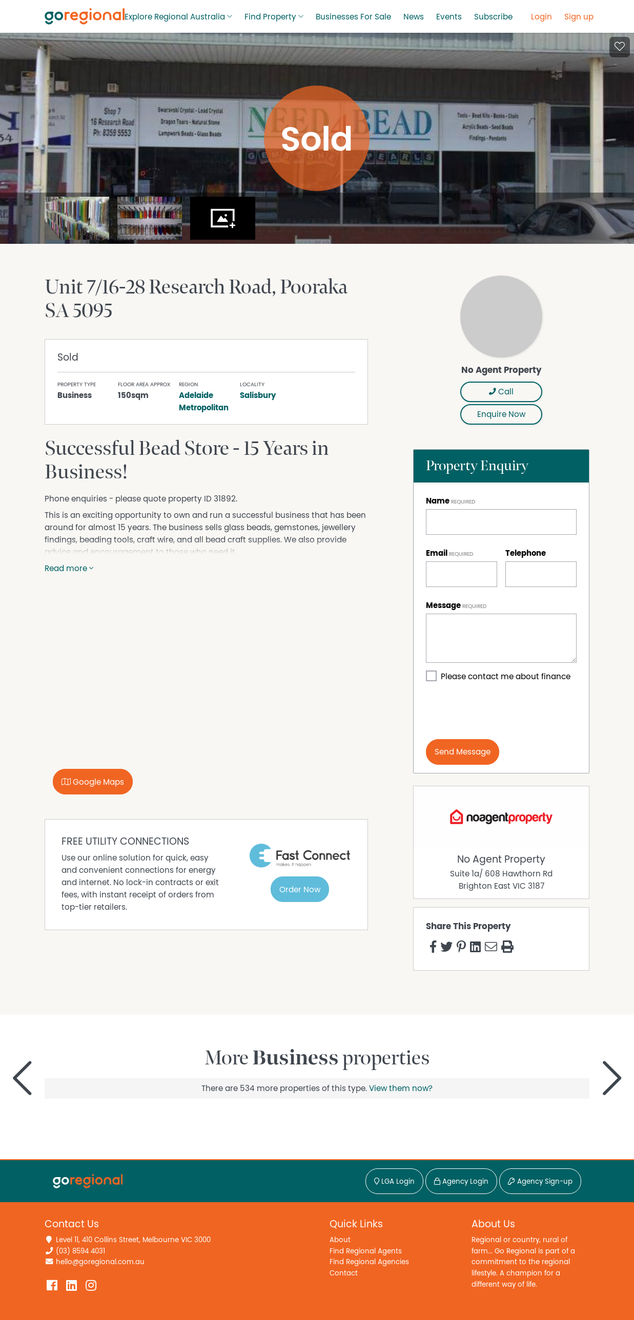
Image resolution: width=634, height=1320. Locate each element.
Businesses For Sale (353, 17)
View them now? (401, 1088)
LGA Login (394, 1181)
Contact (344, 1273)
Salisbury (258, 395)
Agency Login (461, 1181)
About (340, 1240)
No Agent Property (501, 859)
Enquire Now (501, 414)
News (413, 17)
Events (449, 17)
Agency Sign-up (540, 1181)
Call (501, 392)
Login (541, 17)
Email (436, 553)
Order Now (299, 890)
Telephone (525, 553)
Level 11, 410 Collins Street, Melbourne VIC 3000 (133, 1240)
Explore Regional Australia (175, 17)
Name (437, 501)
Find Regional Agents (366, 1251)
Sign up (579, 17)
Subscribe (493, 17)
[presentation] (504, 711)
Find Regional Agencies (369, 1262)
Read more (69, 568)
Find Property (270, 17)
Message (443, 605)
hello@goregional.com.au (100, 1262)
